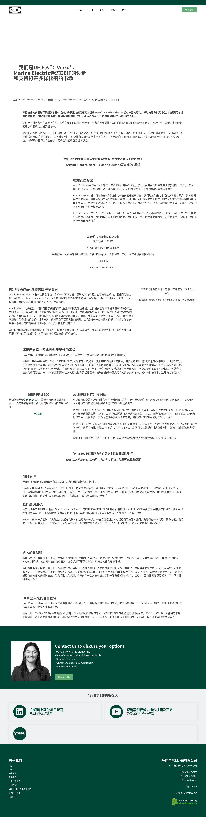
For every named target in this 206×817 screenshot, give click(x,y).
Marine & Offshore (35, 99)
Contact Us (64, 677)
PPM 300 (31, 399)
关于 (11, 765)
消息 (11, 769)
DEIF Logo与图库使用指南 (20, 788)
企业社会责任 (14, 781)
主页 (15, 99)
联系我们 (189, 9)
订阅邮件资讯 (14, 792)
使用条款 (13, 784)
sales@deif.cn (191, 779)
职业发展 (13, 773)
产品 (79, 9)
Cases (22, 99)
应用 (90, 9)
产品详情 (39, 413)
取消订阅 (13, 796)
